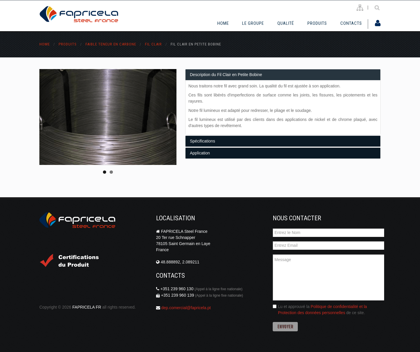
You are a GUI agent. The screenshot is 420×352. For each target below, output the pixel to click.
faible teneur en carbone (110, 44)
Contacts (351, 23)
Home (223, 23)
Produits (317, 23)
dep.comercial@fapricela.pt (186, 307)
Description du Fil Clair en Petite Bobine (226, 74)
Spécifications (202, 141)
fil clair (153, 44)
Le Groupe (253, 23)
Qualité (285, 23)
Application (200, 153)
